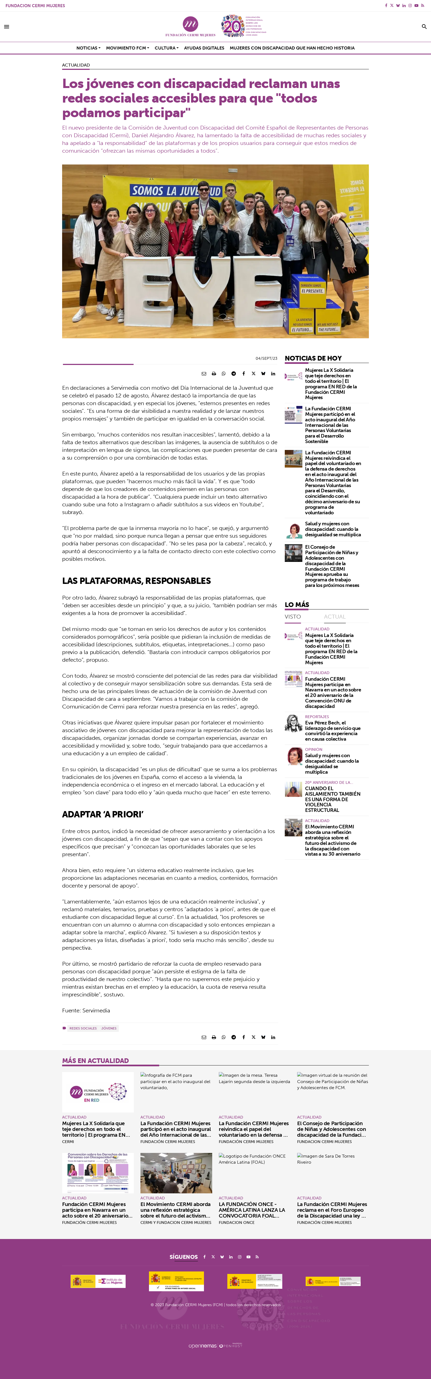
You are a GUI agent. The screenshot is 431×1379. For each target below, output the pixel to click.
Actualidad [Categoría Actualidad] (76, 65)
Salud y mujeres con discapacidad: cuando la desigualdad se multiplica (333, 529)
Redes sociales (83, 1028)
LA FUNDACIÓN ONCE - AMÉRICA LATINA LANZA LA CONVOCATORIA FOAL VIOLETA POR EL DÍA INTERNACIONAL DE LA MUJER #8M (252, 1218)
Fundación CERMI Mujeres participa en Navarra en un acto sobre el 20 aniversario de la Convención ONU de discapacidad (333, 692)
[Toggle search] (424, 26)
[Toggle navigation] (6, 26)
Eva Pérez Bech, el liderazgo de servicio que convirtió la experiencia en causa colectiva (333, 730)
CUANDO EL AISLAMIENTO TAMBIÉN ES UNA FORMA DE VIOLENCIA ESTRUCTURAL (332, 799)
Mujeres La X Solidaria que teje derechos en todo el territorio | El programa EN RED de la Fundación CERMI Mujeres (331, 384)
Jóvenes (109, 1028)
